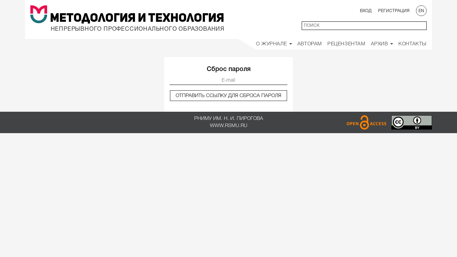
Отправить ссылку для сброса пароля (228, 96)
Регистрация (394, 11)
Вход (366, 11)
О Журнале (274, 44)
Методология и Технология (137, 18)
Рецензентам (346, 44)
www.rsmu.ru (228, 126)
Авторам (309, 44)
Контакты (412, 44)
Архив (382, 44)
